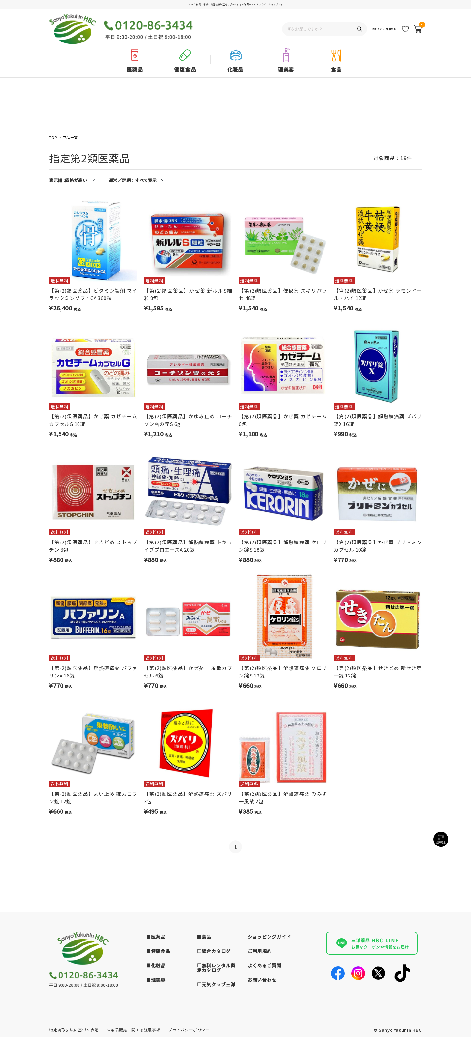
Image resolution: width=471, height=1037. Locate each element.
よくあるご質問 (264, 965)
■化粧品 (156, 965)
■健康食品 (158, 951)
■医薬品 (156, 936)
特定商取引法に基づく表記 (74, 1029)
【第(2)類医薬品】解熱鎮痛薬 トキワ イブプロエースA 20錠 (188, 546)
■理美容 (156, 980)
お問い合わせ (262, 980)
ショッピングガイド (269, 936)
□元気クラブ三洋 (216, 984)
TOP (53, 137)
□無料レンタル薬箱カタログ (216, 967)
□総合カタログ (214, 951)
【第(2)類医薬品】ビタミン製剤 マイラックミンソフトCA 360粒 (93, 294)
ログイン (364, 31)
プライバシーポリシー (189, 1029)
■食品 (204, 936)
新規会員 (387, 31)
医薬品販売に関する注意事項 (133, 1029)
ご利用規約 (260, 951)
